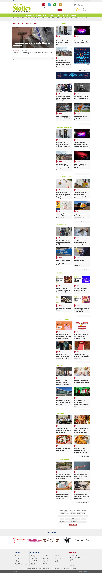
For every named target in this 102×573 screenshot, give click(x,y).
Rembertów (54, 17)
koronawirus (63, 513)
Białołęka (19, 17)
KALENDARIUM (49, 5)
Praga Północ (41, 17)
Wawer (76, 17)
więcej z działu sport (85, 123)
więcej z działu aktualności (84, 70)
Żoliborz (52, 20)
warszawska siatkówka (82, 521)
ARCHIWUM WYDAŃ (43, 5)
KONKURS (84, 510)
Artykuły (42, 11)
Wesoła (79, 17)
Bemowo (15, 17)
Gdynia (71, 510)
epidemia (61, 510)
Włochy (87, 17)
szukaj (60, 10)
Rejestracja (86, 1)
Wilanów (83, 17)
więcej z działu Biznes (84, 410)
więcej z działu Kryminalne (84, 269)
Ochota (31, 17)
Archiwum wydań (41, 15)
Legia (67, 513)
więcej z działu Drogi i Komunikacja (82, 221)
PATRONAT (73, 15)
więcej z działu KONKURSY (84, 315)
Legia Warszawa (73, 513)
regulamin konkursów (21, 564)
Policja (62, 518)
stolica (83, 518)
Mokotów (27, 17)
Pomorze (68, 518)
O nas (58, 15)
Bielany (23, 17)
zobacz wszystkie (72, 524)
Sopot (79, 518)
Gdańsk (66, 510)
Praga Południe (48, 17)
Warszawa (73, 522)
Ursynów (72, 17)
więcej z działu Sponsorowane (83, 362)
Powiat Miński (35, 17)
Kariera (65, 15)
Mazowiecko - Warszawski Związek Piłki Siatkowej (68, 516)
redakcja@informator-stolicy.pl (78, 557)
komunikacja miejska (77, 510)
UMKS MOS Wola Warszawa (64, 521)
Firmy (46, 11)
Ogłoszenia (49, 11)
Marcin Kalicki (81, 513)
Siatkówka (74, 518)
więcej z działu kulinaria (84, 456)
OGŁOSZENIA (55, 5)
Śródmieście (59, 17)
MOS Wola (80, 516)
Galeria (51, 15)
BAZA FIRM (60, 5)
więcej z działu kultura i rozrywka (82, 173)
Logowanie (77, 1)
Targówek (64, 17)
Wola (49, 20)
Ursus (68, 17)
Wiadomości (30, 15)
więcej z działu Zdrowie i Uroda (83, 502)
